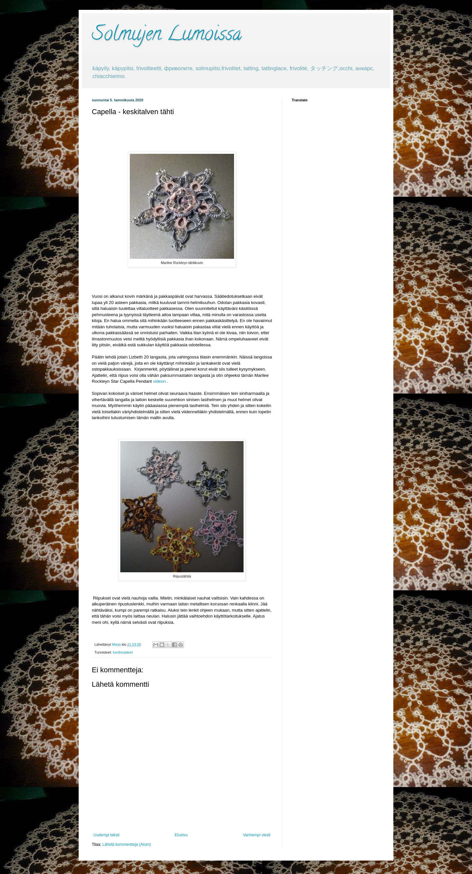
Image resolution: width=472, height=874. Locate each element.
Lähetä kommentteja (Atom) (126, 844)
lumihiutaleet (123, 652)
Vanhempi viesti (256, 835)
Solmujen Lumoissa (167, 35)
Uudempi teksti (106, 835)
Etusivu (181, 835)
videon (159, 381)
